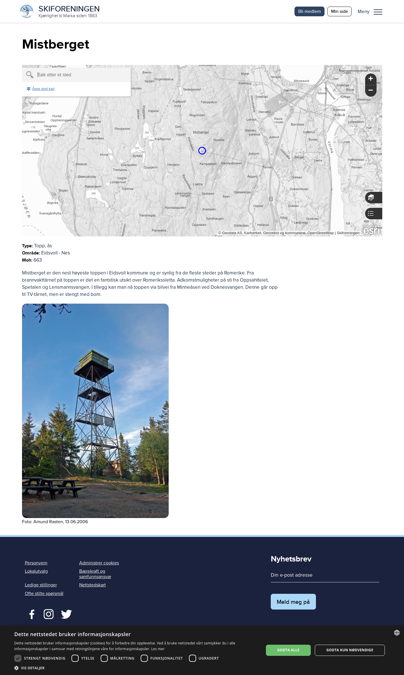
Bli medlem (309, 11)
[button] (372, 11)
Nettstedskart (92, 585)
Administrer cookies (99, 563)
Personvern (36, 563)
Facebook (30, 613)
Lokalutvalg (36, 571)
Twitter (48, 613)
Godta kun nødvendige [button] (349, 650)
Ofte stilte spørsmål (44, 593)
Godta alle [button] (288, 650)
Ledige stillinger (41, 585)
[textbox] (66, 75)
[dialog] (202, 650)
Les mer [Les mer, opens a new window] (158, 648)
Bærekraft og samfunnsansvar (95, 574)
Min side (339, 11)
